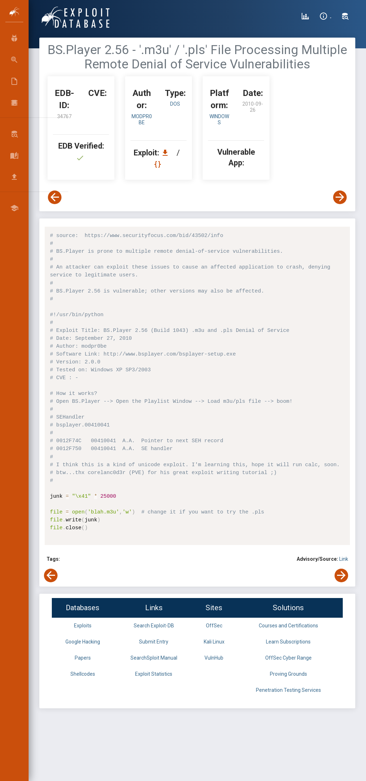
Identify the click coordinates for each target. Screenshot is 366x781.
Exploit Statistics (153, 674)
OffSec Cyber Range (288, 658)
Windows (219, 119)
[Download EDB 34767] (167, 152)
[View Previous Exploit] (54, 197)
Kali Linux (214, 642)
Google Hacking (82, 642)
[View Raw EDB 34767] (158, 164)
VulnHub (213, 658)
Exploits (83, 625)
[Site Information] (325, 17)
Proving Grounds (288, 674)
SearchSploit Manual (153, 658)
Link (343, 559)
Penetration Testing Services (288, 690)
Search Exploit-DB (154, 625)
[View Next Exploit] (340, 197)
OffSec (214, 625)
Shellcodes (82, 674)
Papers (83, 658)
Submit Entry (153, 642)
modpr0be (142, 119)
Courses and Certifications (288, 625)
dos (175, 104)
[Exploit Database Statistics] (305, 17)
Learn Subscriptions (288, 642)
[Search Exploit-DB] (345, 17)
